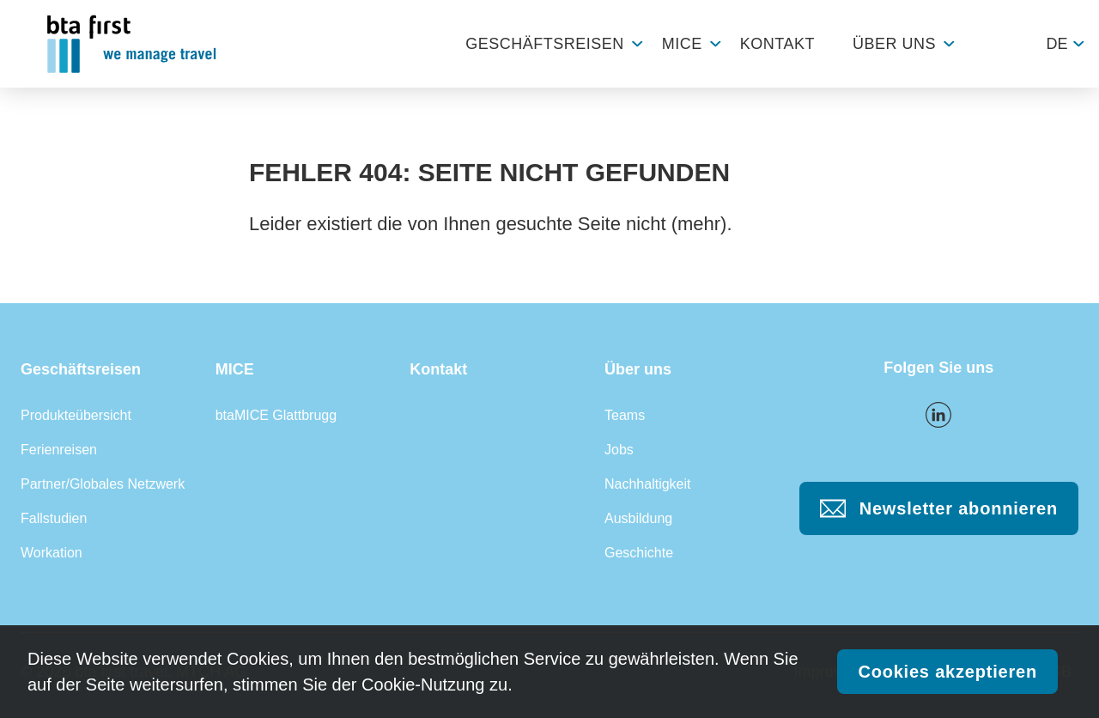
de (1056, 43)
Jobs (619, 449)
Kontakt (777, 43)
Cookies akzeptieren (947, 671)
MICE (682, 43)
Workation (51, 552)
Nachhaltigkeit (647, 484)
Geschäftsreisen (544, 43)
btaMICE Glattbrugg (276, 415)
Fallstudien (54, 518)
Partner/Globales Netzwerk (103, 484)
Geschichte (638, 552)
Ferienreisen (59, 449)
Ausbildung (638, 518)
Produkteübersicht (76, 415)
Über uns (894, 43)
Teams (624, 415)
